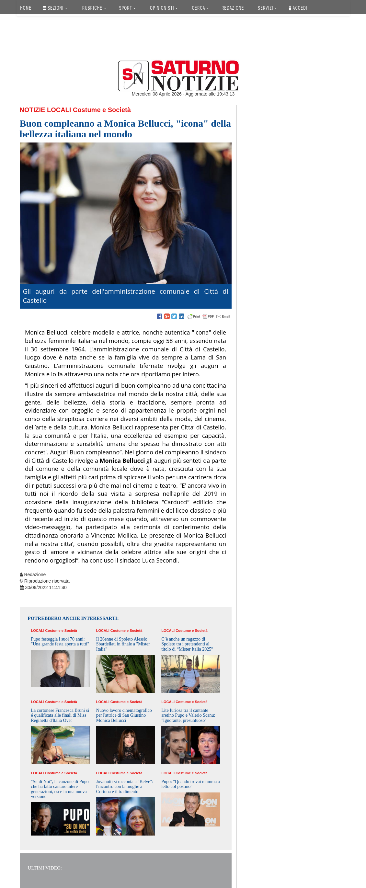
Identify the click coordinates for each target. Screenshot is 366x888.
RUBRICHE (94, 8)
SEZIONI (55, 8)
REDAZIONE (233, 8)
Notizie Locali (45, 109)
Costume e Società (102, 109)
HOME (25, 8)
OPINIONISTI (163, 8)
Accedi (298, 8)
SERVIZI (267, 8)
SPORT (127, 8)
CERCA (200, 8)
